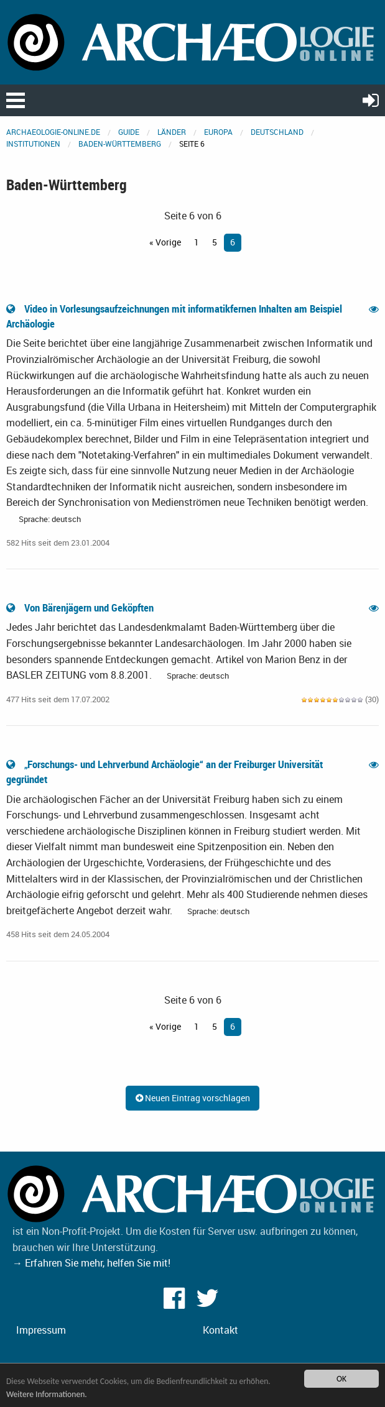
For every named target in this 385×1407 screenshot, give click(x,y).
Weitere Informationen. (46, 1394)
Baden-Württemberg (119, 144)
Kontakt (220, 1330)
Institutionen (33, 144)
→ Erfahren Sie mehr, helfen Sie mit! (91, 1263)
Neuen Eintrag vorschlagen (193, 1098)
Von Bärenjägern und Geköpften (81, 607)
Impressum (41, 1330)
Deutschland (277, 132)
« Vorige (165, 242)
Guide (128, 132)
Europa (218, 132)
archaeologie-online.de (53, 132)
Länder (171, 132)
